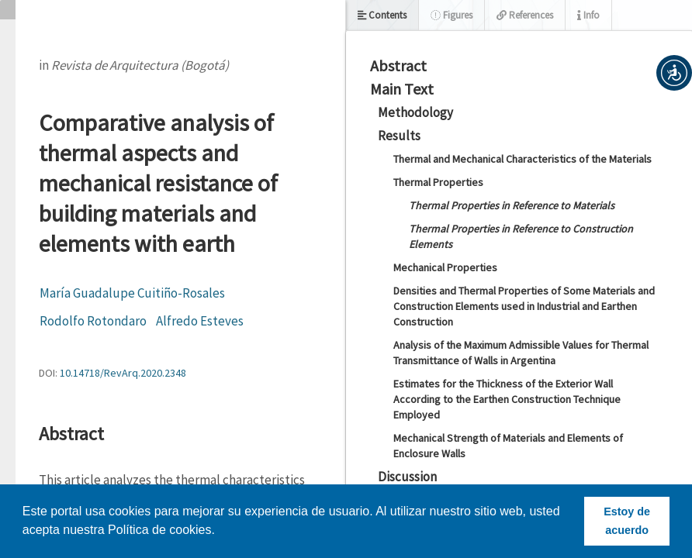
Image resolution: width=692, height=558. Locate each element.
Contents (382, 15)
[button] (674, 73)
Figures (451, 15)
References (525, 15)
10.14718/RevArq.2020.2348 (123, 373)
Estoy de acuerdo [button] (627, 520)
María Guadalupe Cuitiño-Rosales (132, 292)
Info (588, 15)
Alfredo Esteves (200, 320)
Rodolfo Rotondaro (93, 320)
